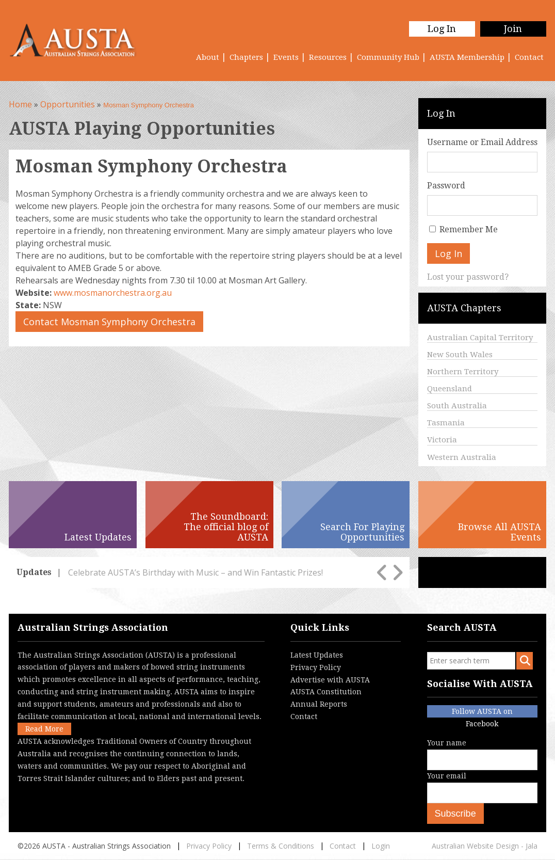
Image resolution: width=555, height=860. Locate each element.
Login (380, 846)
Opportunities (67, 104)
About (207, 57)
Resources (328, 57)
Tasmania (446, 422)
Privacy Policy (315, 667)
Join (513, 28)
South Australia (457, 405)
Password (446, 185)
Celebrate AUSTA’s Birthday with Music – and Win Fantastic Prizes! (195, 572)
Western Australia (461, 457)
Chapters (246, 57)
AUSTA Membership (467, 57)
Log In (442, 28)
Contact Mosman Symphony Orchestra (109, 321)
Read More (44, 729)
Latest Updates (316, 655)
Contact (529, 57)
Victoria (442, 439)
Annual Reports (318, 704)
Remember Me (468, 229)
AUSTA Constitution (326, 692)
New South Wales (460, 354)
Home (20, 104)
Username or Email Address (482, 142)
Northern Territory (462, 371)
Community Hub (388, 57)
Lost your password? (468, 277)
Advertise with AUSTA (330, 680)
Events (286, 57)
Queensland (449, 388)
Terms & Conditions (280, 846)
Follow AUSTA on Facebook (482, 712)
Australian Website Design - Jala (484, 846)
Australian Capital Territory (480, 337)
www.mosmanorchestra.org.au (113, 292)
